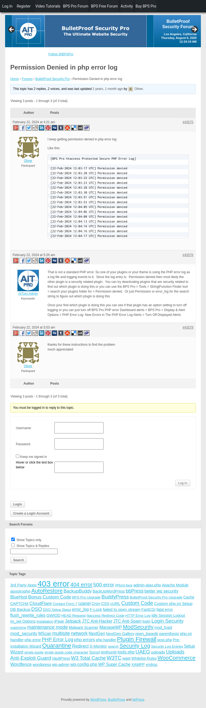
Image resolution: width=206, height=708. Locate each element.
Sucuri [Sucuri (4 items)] (94, 652)
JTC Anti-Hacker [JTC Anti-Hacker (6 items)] (97, 621)
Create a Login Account (31, 513)
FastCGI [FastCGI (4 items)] (148, 609)
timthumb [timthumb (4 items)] (109, 652)
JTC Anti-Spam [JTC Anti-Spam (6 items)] (127, 621)
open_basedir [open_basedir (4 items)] (146, 634)
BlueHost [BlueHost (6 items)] (18, 597)
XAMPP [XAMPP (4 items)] (138, 664)
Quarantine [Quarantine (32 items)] (56, 645)
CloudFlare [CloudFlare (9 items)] (41, 603)
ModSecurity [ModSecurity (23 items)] (138, 627)
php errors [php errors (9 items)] (84, 639)
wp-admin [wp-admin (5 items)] (60, 664)
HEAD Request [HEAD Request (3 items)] (73, 616)
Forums (27, 79)
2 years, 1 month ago (108, 89)
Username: (24, 428)
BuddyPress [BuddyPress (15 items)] (115, 597)
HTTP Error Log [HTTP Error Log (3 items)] (137, 616)
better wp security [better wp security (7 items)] (161, 591)
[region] (103, 31)
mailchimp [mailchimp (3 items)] (18, 628)
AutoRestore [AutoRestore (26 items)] (47, 590)
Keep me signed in (33, 457)
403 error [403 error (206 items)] (53, 583)
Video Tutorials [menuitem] (47, 6)
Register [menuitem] (23, 6)
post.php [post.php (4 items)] (164, 640)
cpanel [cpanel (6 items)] (84, 603)
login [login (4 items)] (146, 621)
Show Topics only (29, 540)
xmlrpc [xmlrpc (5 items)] (151, 664)
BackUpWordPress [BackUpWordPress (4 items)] (109, 591)
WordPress (98, 700)
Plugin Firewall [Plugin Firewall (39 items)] (136, 639)
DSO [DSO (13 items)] (36, 609)
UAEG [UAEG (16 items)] (142, 652)
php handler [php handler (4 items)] (106, 640)
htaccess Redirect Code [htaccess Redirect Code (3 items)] (105, 616)
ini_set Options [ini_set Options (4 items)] (22, 621)
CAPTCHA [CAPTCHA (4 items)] (19, 603)
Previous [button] (12, 30)
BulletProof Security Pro (52, 79)
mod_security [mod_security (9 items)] (23, 633)
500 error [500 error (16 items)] (103, 584)
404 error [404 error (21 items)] (81, 584)
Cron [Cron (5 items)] (95, 603)
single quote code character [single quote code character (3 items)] (66, 652)
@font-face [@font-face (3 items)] (124, 585)
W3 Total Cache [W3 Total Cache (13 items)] (88, 658)
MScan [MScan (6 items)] (45, 633)
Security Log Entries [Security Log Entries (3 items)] (167, 646)
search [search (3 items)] (113, 646)
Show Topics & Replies (33, 546)
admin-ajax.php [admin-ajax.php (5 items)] (147, 585)
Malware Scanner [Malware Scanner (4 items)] (83, 627)
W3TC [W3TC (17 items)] (114, 658)
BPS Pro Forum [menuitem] (76, 6)
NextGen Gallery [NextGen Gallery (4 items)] (120, 634)
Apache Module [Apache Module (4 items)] (175, 585)
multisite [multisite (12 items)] (61, 633)
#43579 (188, 327)
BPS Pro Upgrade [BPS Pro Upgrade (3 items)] (86, 597)
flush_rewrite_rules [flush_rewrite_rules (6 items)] (27, 615)
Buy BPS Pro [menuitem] (145, 6)
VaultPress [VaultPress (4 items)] (61, 658)
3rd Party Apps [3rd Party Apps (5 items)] (23, 585)
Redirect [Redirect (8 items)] (80, 646)
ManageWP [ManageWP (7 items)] (110, 627)
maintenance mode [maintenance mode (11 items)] (47, 627)
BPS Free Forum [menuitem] (104, 6)
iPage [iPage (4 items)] (59, 621)
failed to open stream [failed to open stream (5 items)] (122, 609)
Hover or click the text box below (34, 465)
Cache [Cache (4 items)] (188, 597)
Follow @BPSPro (60, 54)
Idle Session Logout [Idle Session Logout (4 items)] (168, 615)
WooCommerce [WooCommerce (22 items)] (176, 658)
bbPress (138, 700)
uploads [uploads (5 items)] (158, 652)
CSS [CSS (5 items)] (105, 603)
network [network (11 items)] (79, 633)
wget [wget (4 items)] (126, 658)
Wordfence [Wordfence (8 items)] (21, 664)
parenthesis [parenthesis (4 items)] (169, 634)
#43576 (188, 255)
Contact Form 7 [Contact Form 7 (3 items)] (65, 604)
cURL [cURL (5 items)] (115, 603)
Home (14, 79)
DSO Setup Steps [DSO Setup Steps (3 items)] (57, 610)
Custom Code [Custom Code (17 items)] (137, 603)
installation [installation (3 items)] (44, 621)
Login (17, 504)
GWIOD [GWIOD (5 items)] (53, 615)
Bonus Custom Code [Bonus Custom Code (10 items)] (49, 597)
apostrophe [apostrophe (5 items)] (20, 591)
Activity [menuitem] (127, 6)
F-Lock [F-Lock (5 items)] (96, 609)
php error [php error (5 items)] (33, 639)
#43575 (188, 122)
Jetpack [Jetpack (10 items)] (73, 621)
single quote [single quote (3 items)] (33, 652)
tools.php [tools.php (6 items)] (125, 652)
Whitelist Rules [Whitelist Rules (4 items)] (144, 658)
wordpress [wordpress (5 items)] (41, 664)
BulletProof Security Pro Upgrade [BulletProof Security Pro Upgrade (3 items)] (156, 597)
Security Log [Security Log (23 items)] (135, 646)
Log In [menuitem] (7, 6)
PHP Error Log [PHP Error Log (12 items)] (57, 639)
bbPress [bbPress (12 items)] (135, 591)
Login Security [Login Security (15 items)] (167, 621)
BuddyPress (116, 700)
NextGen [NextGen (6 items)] (97, 633)
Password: (23, 444)
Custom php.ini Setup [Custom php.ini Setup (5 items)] (173, 603)
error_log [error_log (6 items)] (80, 609)
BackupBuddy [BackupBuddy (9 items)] (78, 591)
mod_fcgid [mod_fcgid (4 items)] (163, 627)
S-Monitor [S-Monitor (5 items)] (98, 646)
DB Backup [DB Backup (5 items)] (20, 609)
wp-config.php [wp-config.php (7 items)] (83, 664)
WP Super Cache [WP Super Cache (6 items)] (114, 664)
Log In (182, 483)
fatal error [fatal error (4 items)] (164, 609)
